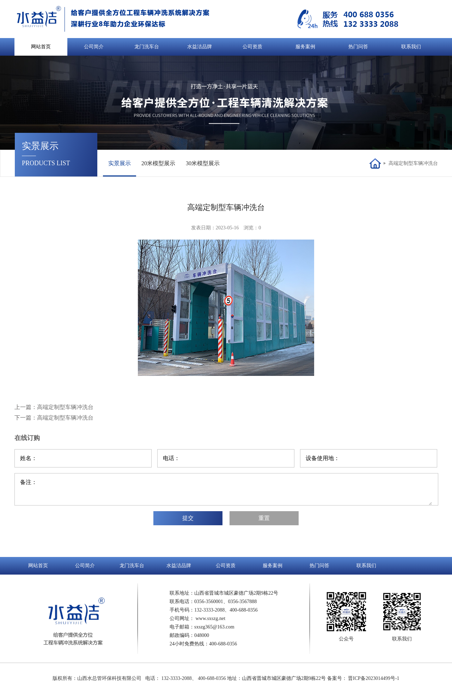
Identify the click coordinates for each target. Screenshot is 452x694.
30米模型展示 (203, 163)
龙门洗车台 (146, 46)
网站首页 (41, 46)
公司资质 (252, 46)
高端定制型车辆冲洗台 (413, 163)
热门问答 (358, 46)
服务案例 (305, 46)
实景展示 (119, 163)
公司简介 (94, 46)
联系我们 (411, 46)
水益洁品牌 (199, 46)
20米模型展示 (158, 163)
